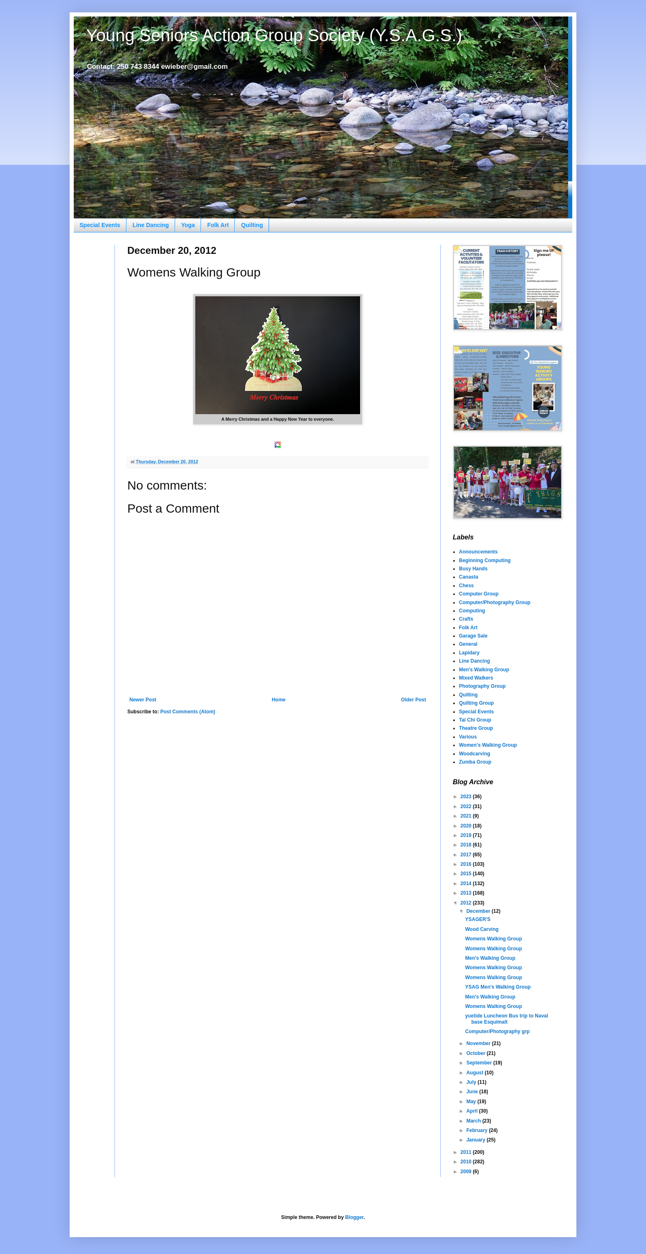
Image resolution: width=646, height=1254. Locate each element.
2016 (467, 864)
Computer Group (479, 594)
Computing (472, 611)
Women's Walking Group (488, 745)
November (479, 1043)
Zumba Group (475, 762)
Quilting (252, 225)
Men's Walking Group (484, 670)
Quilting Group (476, 703)
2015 (467, 874)
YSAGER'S (478, 919)
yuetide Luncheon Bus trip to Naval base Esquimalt (506, 1018)
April (472, 1111)
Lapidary (469, 653)
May (471, 1101)
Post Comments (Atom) (187, 712)
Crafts (466, 619)
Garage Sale (473, 636)
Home (279, 700)
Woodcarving (474, 754)
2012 (467, 903)
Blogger (354, 1217)
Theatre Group (476, 728)
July (471, 1082)
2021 (467, 816)
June (472, 1092)
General (468, 644)
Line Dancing (151, 225)
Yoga (188, 225)
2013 (467, 893)
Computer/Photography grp (497, 1031)
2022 (467, 806)
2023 (467, 796)
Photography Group (482, 686)
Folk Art (218, 225)
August (475, 1073)
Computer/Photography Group (494, 602)
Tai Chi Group (475, 720)
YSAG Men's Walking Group (498, 987)
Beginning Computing (484, 560)
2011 (467, 1152)
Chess (466, 585)
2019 (467, 835)
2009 (467, 1171)
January (476, 1140)
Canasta (468, 577)
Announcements (478, 552)
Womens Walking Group (493, 939)
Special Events (100, 225)
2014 (467, 883)
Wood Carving (482, 929)
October (476, 1053)
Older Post (413, 700)
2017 (467, 855)
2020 (467, 826)
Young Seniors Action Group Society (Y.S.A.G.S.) (274, 35)
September (479, 1063)
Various (468, 737)
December (479, 911)
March (474, 1121)
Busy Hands (473, 569)
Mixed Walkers (476, 678)
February (477, 1130)
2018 (467, 845)
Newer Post (142, 700)
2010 (467, 1162)
